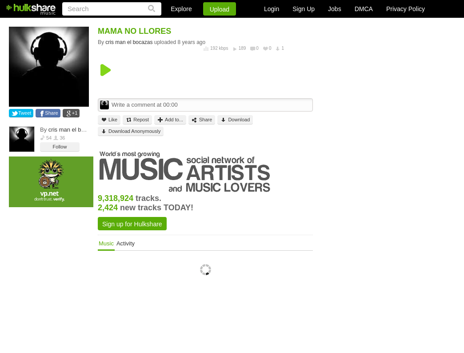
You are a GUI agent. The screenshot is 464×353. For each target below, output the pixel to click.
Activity (125, 243)
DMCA (364, 8)
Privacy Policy (405, 8)
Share (51, 113)
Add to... (170, 119)
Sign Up (303, 8)
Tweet (24, 113)
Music (106, 243)
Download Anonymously (130, 131)
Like (109, 119)
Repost (137, 119)
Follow (60, 146)
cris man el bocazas (74, 129)
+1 (75, 113)
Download (235, 119)
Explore (181, 8)
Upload (219, 9)
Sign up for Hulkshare (132, 224)
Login (271, 8)
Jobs (334, 8)
